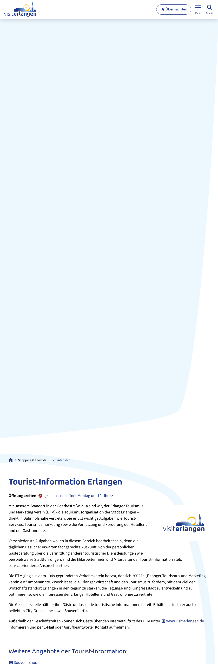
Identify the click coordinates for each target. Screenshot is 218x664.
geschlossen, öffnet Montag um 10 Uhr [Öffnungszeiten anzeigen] (73, 496)
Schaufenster (60, 460)
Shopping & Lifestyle (32, 460)
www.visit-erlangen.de (185, 621)
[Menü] (198, 9)
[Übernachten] (173, 9)
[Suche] (210, 9)
